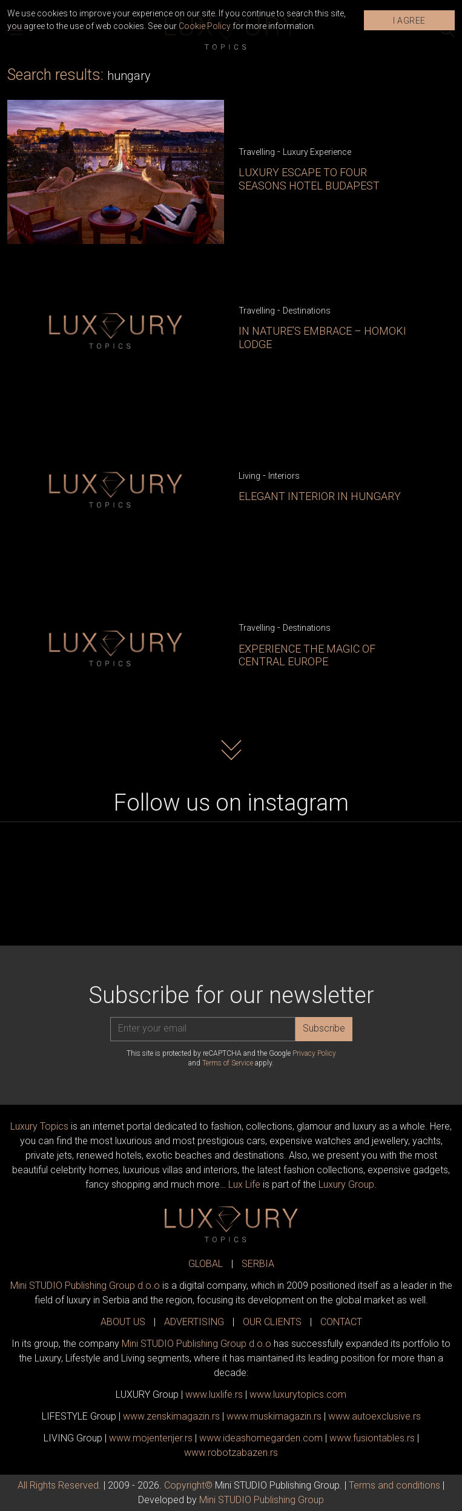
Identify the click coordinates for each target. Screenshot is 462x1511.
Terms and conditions (394, 1485)
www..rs (214, 1394)
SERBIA (258, 1263)
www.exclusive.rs (374, 1416)
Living (249, 476)
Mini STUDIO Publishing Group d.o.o (85, 1285)
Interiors (284, 476)
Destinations (307, 310)
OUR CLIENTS (272, 1322)
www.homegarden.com (261, 1438)
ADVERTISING (194, 1322)
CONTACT (341, 1322)
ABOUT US (123, 1322)
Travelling (257, 152)
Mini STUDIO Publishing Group (261, 1500)
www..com (297, 1394)
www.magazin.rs (171, 1416)
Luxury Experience (317, 152)
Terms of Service (227, 1063)
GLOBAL (205, 1263)
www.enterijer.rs (151, 1438)
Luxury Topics (39, 1126)
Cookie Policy (205, 26)
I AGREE (409, 20)
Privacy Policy (314, 1053)
